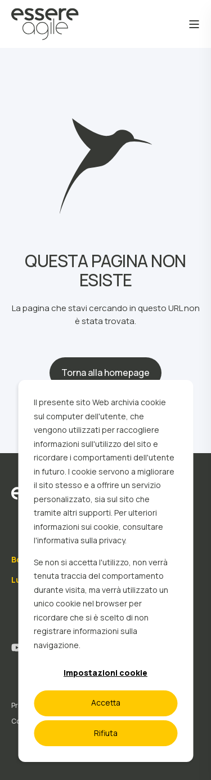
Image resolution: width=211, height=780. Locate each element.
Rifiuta (106, 733)
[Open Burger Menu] (194, 24)
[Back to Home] (45, 32)
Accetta (105, 702)
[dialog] (105, 571)
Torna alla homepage (105, 372)
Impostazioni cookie (105, 672)
